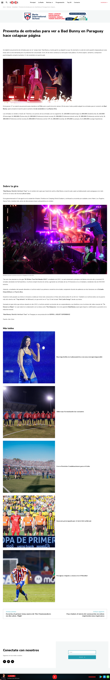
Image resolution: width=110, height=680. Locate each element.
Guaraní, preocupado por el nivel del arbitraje (73, 521)
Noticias (9, 7)
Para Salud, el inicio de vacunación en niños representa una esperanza (85, 615)
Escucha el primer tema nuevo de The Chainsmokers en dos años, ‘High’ (28, 615)
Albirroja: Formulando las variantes (70, 411)
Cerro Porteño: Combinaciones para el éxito (73, 466)
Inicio (4, 7)
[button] (6, 2)
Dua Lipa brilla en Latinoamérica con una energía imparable (79, 357)
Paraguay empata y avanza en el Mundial (71, 575)
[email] (82, 652)
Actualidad (15, 7)
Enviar (82, 657)
